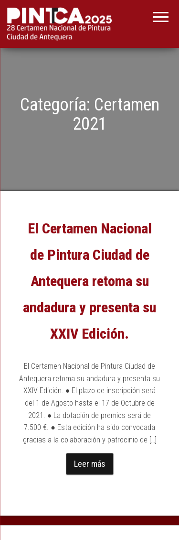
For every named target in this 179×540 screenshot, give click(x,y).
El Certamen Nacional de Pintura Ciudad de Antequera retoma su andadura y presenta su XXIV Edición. (89, 281)
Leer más (89, 464)
